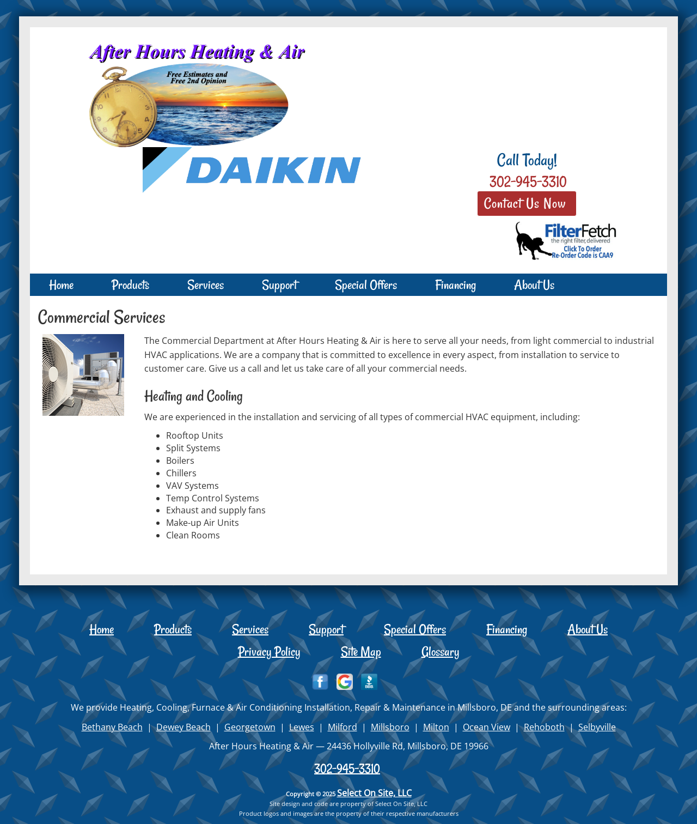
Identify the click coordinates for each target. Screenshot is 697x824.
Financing (455, 284)
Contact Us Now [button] (527, 203)
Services (205, 284)
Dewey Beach (183, 727)
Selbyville (597, 727)
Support (279, 284)
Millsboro (390, 727)
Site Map (361, 651)
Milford (342, 727)
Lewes (301, 727)
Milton (436, 727)
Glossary (440, 651)
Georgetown (250, 727)
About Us (534, 284)
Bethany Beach (112, 727)
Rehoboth (544, 727)
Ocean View (486, 727)
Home (61, 284)
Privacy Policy (269, 651)
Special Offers (366, 284)
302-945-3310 (347, 768)
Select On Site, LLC (374, 793)
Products (130, 284)
